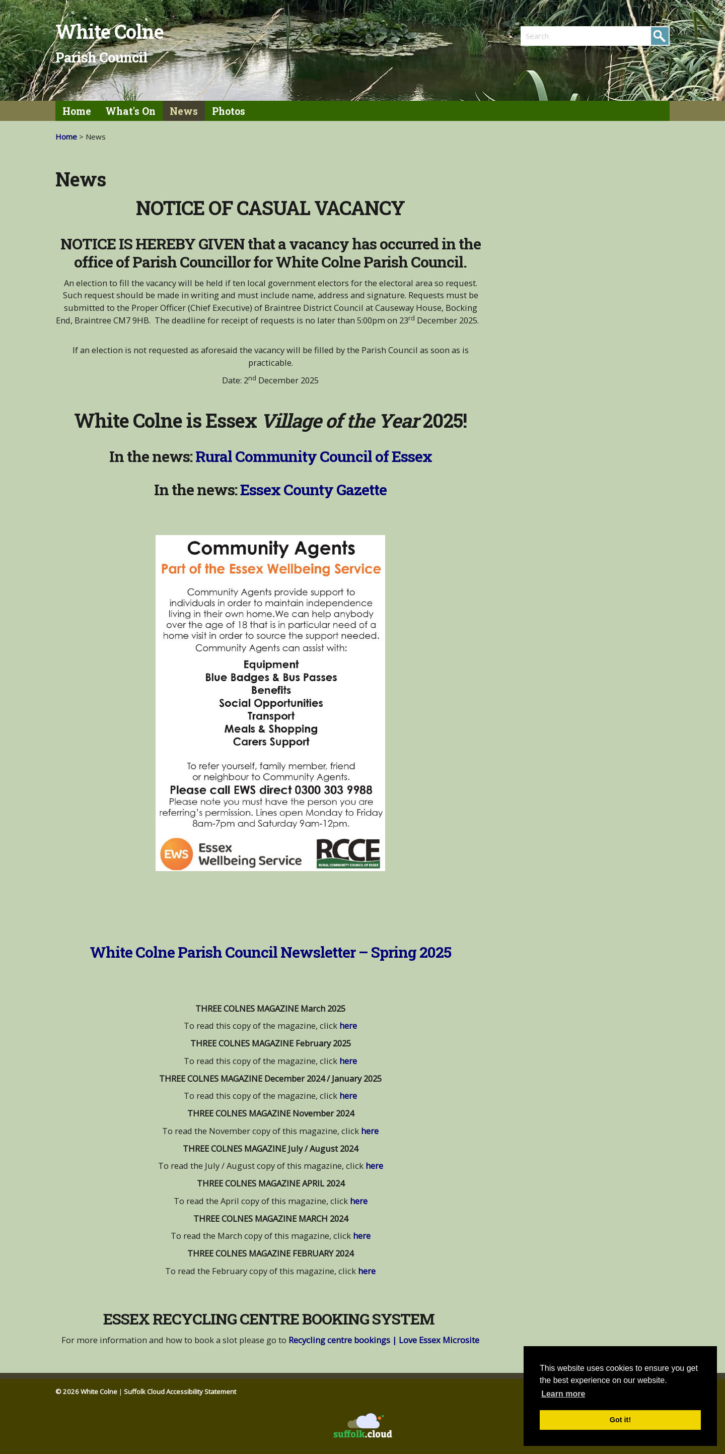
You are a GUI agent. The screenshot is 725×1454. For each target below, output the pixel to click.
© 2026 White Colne (86, 1391)
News (184, 111)
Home (76, 111)
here (348, 1025)
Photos (228, 111)
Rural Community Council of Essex (313, 456)
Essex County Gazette (313, 489)
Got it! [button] (620, 1420)
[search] (558, 35)
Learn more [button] (563, 1394)
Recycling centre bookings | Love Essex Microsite (383, 1340)
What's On (130, 111)
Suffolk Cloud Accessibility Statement (180, 1391)
